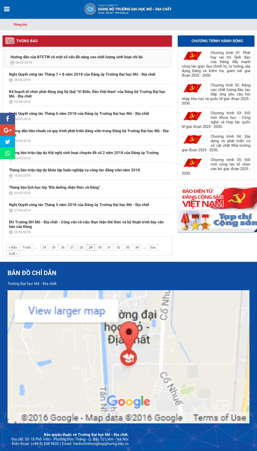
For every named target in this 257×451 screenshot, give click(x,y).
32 (118, 247)
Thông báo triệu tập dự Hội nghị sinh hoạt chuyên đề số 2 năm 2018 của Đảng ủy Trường (84, 153)
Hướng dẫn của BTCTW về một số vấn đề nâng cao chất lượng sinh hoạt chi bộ (77, 57)
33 (128, 247)
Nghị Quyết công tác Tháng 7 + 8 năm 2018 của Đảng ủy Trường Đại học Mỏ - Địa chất (82, 74)
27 (72, 247)
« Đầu (13, 247)
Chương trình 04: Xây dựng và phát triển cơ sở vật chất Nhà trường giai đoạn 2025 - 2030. (216, 143)
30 (100, 247)
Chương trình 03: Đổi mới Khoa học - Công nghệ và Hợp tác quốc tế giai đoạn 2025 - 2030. (216, 120)
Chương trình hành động (217, 41)
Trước (27, 247)
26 (63, 247)
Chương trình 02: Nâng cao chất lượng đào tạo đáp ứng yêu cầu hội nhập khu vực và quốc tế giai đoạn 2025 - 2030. (216, 94)
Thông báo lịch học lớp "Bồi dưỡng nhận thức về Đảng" (54, 187)
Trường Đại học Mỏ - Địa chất (32, 283)
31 (109, 247)
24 (44, 247)
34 (137, 247)
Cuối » (13, 254)
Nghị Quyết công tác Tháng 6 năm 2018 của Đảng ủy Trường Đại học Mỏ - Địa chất (79, 113)
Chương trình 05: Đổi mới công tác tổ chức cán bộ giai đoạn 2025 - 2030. (216, 167)
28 (81, 247)
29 (90, 247)
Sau (153, 247)
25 (53, 247)
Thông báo (20, 24)
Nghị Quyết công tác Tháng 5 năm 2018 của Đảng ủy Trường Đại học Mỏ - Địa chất (79, 205)
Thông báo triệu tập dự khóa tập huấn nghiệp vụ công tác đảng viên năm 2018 (74, 170)
